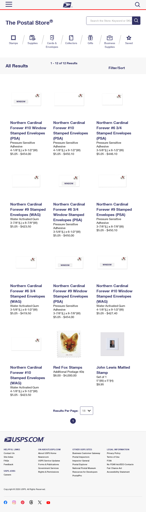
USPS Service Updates (49, 460)
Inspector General (80, 460)
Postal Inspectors (80, 457)
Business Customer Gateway (86, 453)
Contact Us (9, 453)
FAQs (6, 460)
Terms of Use (113, 457)
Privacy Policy (113, 453)
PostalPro (77, 475)
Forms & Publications (48, 464)
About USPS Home (47, 453)
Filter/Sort (116, 68)
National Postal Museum (84, 468)
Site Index (8, 457)
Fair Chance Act (114, 468)
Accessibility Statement (118, 472)
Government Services (48, 468)
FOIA (109, 460)
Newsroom (43, 457)
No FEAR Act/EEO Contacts (120, 464)
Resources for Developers (84, 472)
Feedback (8, 464)
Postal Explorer (79, 464)
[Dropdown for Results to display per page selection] (86, 411)
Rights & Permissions (48, 472)
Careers (7, 474)
